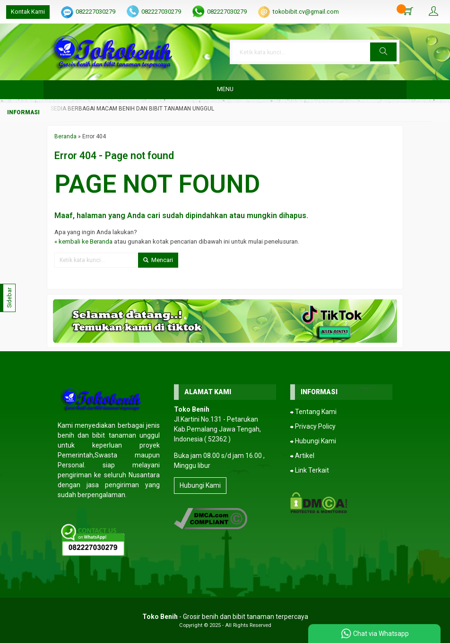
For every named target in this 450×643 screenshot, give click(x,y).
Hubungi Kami (200, 485)
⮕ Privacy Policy (313, 426)
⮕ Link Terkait (309, 470)
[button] (383, 51)
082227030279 (95, 11)
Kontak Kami (28, 11)
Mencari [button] (158, 259)
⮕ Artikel (302, 455)
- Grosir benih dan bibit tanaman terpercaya (225, 616)
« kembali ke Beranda (83, 241)
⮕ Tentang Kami (313, 411)
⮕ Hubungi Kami (313, 441)
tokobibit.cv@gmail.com (306, 11)
